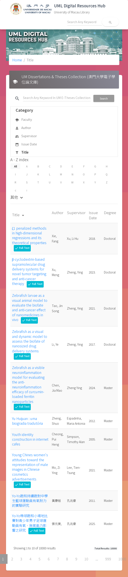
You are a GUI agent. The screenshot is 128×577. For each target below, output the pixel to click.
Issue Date (26, 144)
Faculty (23, 119)
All (15, 166)
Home (17, 59)
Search (104, 98)
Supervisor (26, 136)
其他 (17, 197)
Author (23, 128)
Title (21, 152)
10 (86, 558)
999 (108, 558)
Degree (110, 212)
